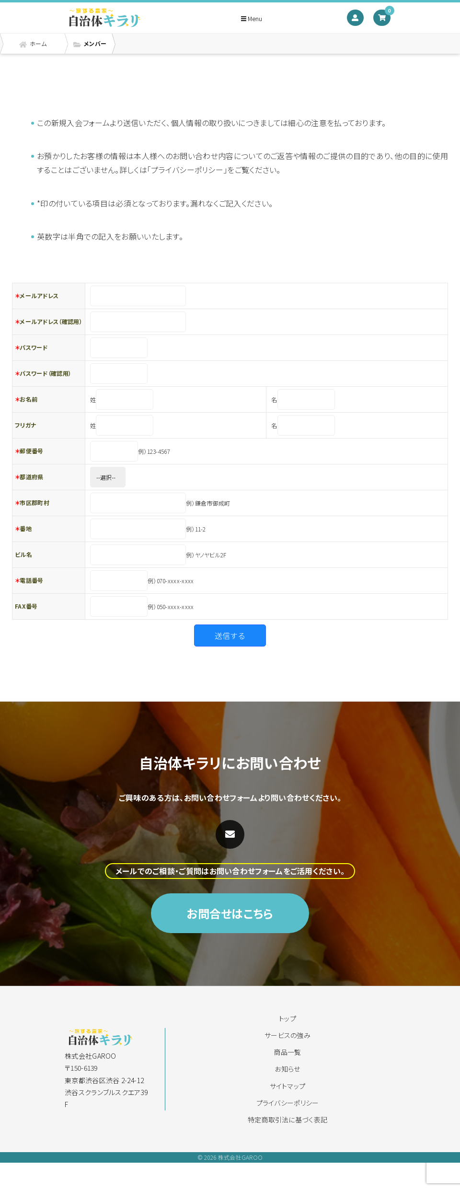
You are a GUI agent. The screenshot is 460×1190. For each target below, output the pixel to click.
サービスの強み (287, 1035)
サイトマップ (288, 1086)
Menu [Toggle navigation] (251, 18)
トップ (287, 1018)
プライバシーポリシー (287, 1103)
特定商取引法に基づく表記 (288, 1119)
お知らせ (287, 1069)
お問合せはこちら (229, 936)
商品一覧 (287, 1052)
